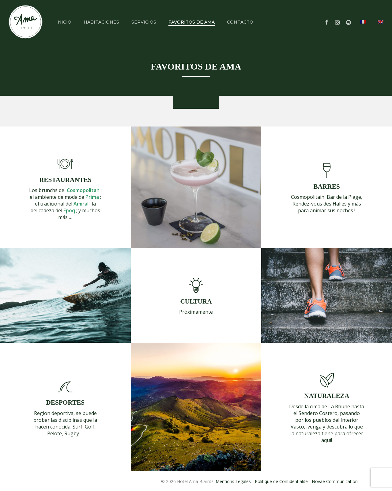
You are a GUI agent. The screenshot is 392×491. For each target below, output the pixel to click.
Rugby (71, 433)
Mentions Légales (233, 481)
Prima (92, 197)
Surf (77, 426)
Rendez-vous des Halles (319, 203)
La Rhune (339, 406)
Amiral (81, 203)
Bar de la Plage (344, 197)
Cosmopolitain (307, 197)
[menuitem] (363, 31)
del (79, 190)
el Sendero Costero (315, 413)
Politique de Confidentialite (281, 481)
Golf (89, 426)
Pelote (54, 433)
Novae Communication (335, 481)
